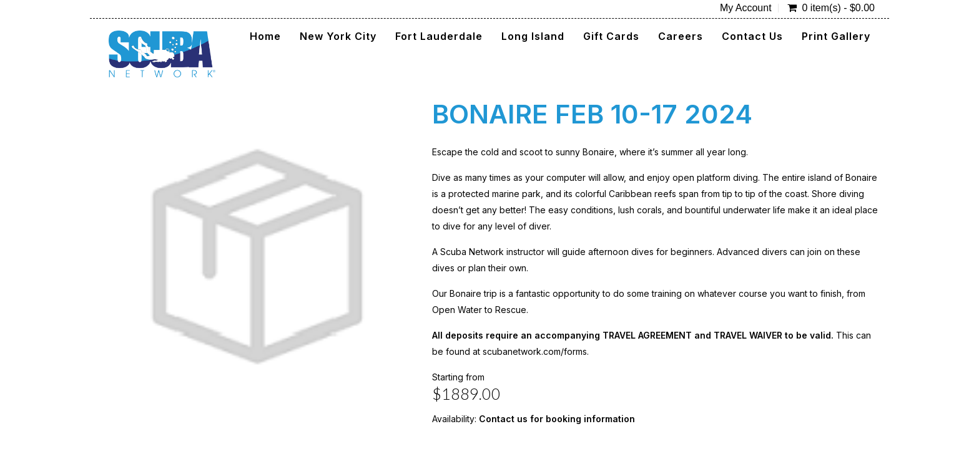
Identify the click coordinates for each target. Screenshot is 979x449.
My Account (746, 8)
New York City (338, 36)
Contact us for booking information (557, 418)
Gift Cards (611, 36)
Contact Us (752, 36)
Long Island (532, 36)
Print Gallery (836, 36)
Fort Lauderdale (439, 36)
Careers (680, 36)
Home (265, 36)
